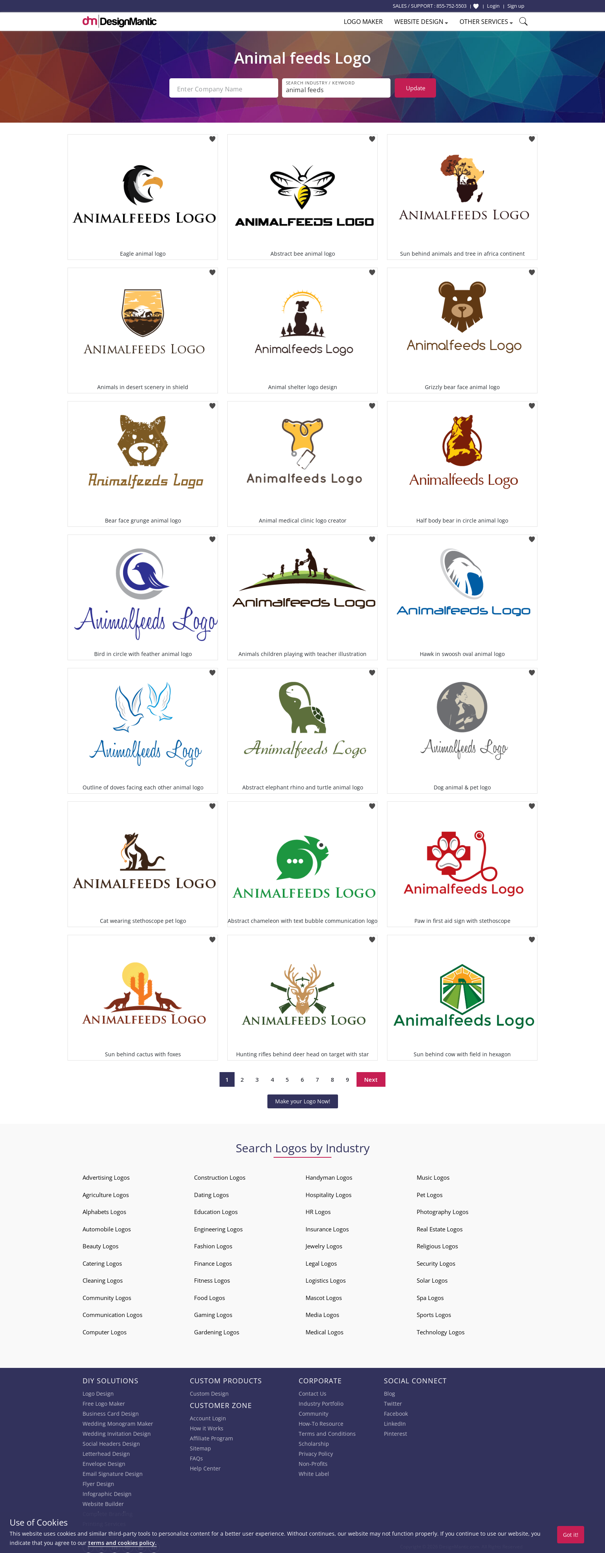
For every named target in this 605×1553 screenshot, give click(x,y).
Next (371, 1077)
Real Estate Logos (440, 1227)
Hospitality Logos (329, 1192)
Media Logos (322, 1313)
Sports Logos (434, 1313)
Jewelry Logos (324, 1244)
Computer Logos (105, 1330)
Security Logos (436, 1261)
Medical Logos (324, 1330)
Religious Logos (437, 1244)
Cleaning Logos (103, 1278)
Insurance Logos (327, 1227)
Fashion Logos (213, 1244)
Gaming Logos (213, 1313)
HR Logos (318, 1210)
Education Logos (216, 1210)
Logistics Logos (326, 1278)
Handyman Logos (329, 1175)
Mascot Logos (324, 1295)
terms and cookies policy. (122, 1542)
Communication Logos (112, 1313)
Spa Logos (430, 1295)
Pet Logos (430, 1192)
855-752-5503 (451, 5)
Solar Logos (432, 1278)
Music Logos (433, 1175)
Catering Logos (102, 1261)
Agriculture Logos (106, 1192)
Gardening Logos (216, 1330)
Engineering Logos (218, 1227)
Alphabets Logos (104, 1210)
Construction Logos (219, 1175)
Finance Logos (213, 1261)
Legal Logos (321, 1261)
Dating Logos (211, 1192)
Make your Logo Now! (302, 1099)
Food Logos (209, 1295)
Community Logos (107, 1295)
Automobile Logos (107, 1227)
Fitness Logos (212, 1278)
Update (415, 88)
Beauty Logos (100, 1244)
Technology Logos (441, 1330)
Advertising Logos (106, 1175)
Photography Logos (442, 1210)
